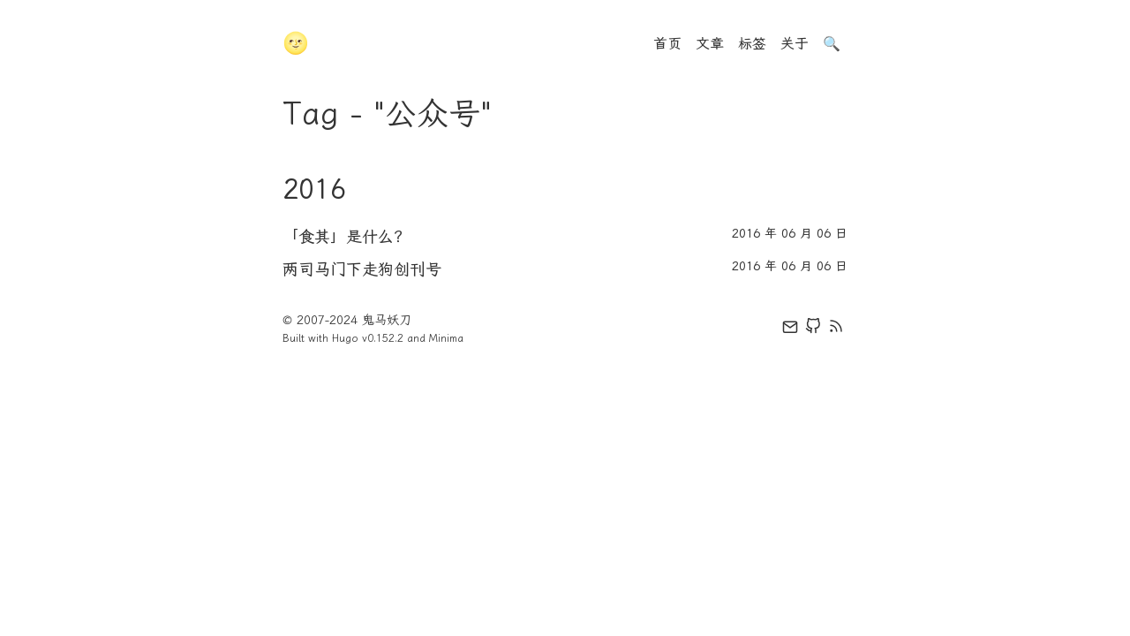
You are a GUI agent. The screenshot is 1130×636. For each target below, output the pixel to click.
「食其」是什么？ (346, 236)
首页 (667, 43)
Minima (446, 338)
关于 (794, 43)
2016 (314, 189)
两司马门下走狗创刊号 (361, 269)
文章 (710, 43)
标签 (752, 43)
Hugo (345, 338)
